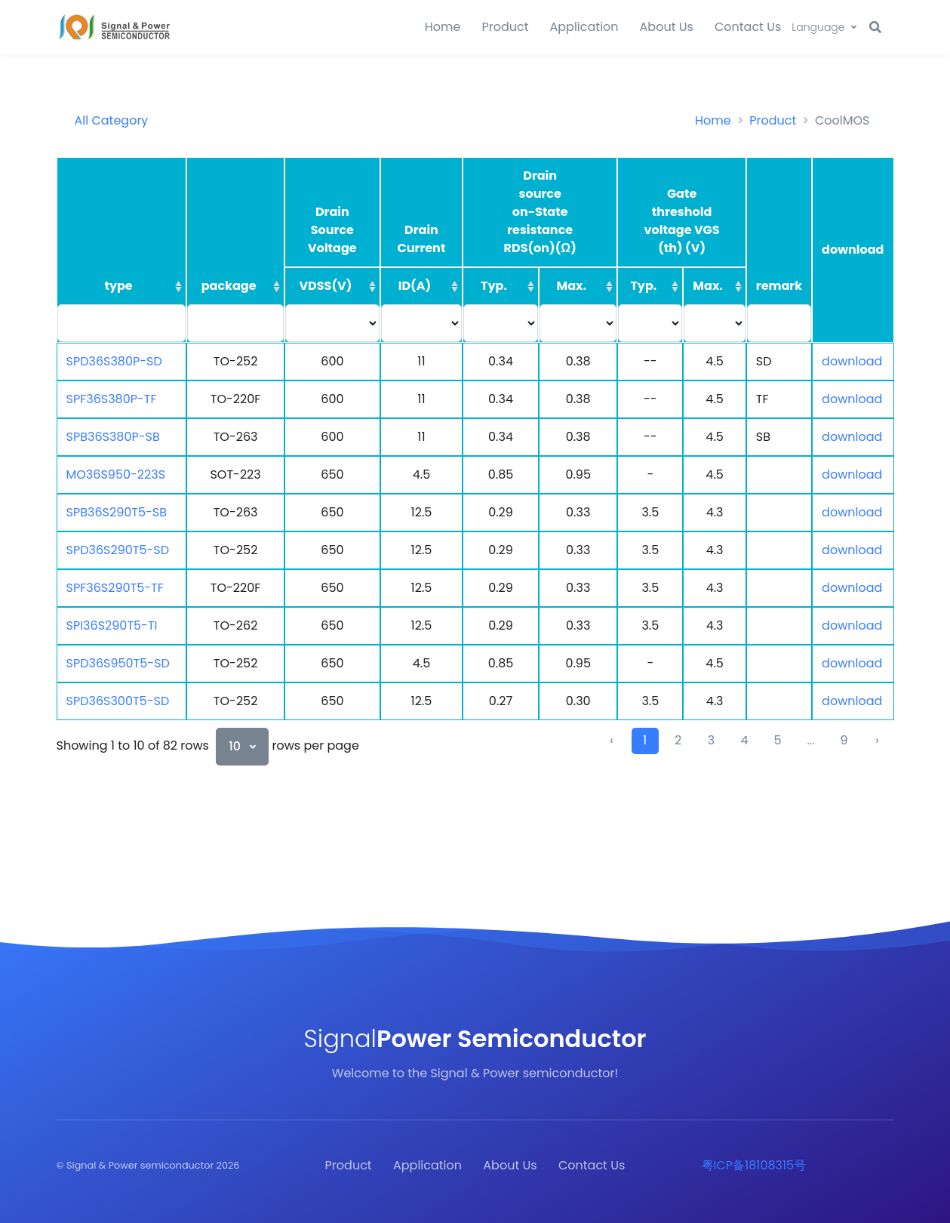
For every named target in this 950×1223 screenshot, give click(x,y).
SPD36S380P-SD (114, 361)
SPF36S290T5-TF (115, 587)
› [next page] (876, 740)
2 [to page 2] (678, 740)
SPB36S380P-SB (113, 436)
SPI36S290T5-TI (112, 625)
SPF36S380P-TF (111, 399)
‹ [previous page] (611, 740)
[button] (824, 27)
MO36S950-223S (116, 474)
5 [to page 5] (777, 740)
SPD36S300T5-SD (118, 701)
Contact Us (748, 26)
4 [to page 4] (744, 740)
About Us (666, 26)
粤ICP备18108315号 (754, 1165)
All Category (112, 120)
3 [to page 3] (711, 740)
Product (504, 26)
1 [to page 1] (645, 740)
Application (584, 26)
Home (443, 26)
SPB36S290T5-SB (117, 512)
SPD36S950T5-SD (118, 663)
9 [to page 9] (843, 740)
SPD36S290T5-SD (118, 550)
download (852, 361)
